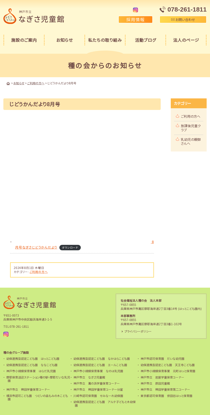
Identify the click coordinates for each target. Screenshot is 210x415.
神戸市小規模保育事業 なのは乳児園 (98, 371)
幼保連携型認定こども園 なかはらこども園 (101, 358)
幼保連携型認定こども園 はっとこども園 (32, 358)
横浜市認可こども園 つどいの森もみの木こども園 (37, 397)
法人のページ (186, 40)
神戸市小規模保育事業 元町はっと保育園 (168, 371)
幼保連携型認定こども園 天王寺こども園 (168, 365)
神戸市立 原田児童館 (155, 383)
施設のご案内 (24, 40)
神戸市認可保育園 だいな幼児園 (162, 358)
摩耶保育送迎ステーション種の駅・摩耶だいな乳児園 (38, 379)
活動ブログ (145, 40)
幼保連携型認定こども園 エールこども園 (100, 365)
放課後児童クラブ (191, 127)
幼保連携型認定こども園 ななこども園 (31, 365)
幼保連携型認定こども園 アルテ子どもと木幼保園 (104, 403)
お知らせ (64, 40)
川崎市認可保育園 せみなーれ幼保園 (98, 395)
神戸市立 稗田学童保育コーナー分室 (98, 389)
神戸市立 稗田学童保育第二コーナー (165, 389)
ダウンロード (70, 247)
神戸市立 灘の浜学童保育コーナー (96, 383)
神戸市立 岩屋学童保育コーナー (162, 377)
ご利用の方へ (39, 271)
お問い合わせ (183, 19)
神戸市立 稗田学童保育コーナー (28, 389)
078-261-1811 (19, 326)
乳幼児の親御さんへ (191, 141)
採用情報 (135, 19)
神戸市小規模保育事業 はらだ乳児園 (31, 371)
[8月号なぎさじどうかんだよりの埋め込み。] (81, 177)
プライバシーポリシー (138, 331)
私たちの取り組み (105, 40)
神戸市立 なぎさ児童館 (89, 377)
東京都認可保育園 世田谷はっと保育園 (166, 395)
